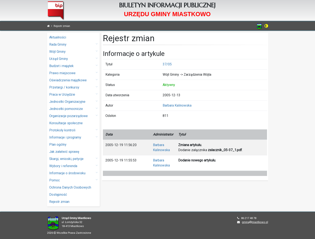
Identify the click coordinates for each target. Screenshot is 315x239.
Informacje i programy (73, 137)
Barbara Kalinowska (177, 105)
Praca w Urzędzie (73, 94)
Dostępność (58, 195)
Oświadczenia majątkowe (73, 80)
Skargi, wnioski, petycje (73, 158)
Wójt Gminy (73, 51)
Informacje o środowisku (73, 173)
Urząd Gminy (73, 58)
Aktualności (57, 37)
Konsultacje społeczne (66, 123)
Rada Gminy (73, 44)
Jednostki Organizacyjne (73, 101)
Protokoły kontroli (73, 130)
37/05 (167, 64)
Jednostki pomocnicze (73, 108)
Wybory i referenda (73, 166)
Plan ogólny (57, 145)
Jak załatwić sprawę (64, 152)
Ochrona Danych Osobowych (70, 187)
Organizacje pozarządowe (73, 116)
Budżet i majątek (73, 65)
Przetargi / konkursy (73, 87)
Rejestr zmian (59, 202)
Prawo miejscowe (73, 73)
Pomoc (73, 180)
